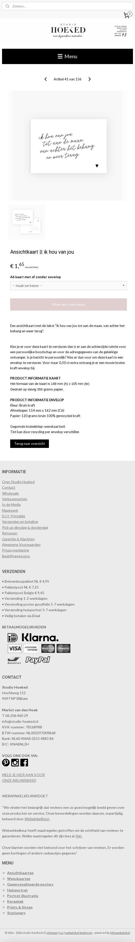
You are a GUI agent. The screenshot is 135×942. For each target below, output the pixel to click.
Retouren (9, 533)
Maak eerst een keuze (68, 304)
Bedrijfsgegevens (16, 556)
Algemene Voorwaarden (21, 544)
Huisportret (17, 890)
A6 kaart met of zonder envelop (35, 277)
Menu (67, 56)
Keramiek (15, 901)
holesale (12, 493)
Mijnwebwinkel (120, 932)
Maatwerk (10, 510)
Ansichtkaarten (20, 873)
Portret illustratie (22, 896)
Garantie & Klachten (18, 539)
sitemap (52, 932)
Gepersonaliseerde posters (30, 884)
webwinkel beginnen (78, 932)
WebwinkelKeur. (37, 819)
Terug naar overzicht (29, 444)
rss (61, 932)
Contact (8, 487)
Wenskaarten (18, 878)
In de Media (11, 504)
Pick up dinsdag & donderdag (25, 527)
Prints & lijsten (20, 907)
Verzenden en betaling (20, 521)
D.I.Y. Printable (13, 516)
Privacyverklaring (15, 550)
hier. (79, 836)
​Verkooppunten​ (14, 499)
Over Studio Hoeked (18, 482)
